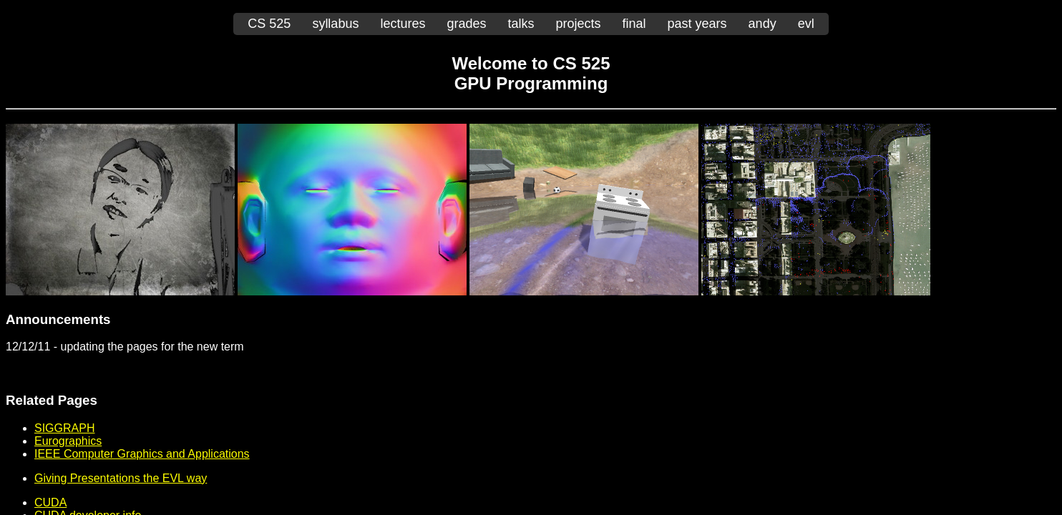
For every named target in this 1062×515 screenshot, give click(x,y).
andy (762, 23)
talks (520, 23)
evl (806, 23)
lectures (402, 23)
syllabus (335, 23)
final (634, 23)
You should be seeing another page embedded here (531, 281)
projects (578, 23)
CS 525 (269, 23)
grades (466, 23)
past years (697, 23)
